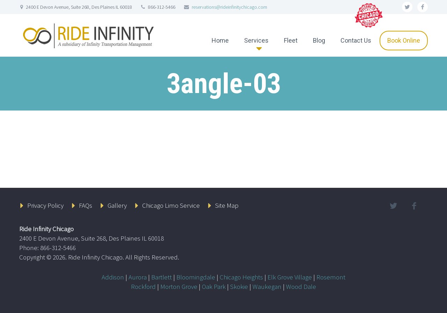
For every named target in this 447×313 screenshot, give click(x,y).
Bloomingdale (195, 277)
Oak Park (214, 286)
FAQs (85, 205)
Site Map (227, 205)
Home (220, 40)
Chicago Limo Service (171, 205)
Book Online (403, 40)
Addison (113, 277)
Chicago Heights (241, 277)
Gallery (117, 205)
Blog (319, 40)
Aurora (138, 277)
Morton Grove (178, 286)
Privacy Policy (45, 205)
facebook (422, 7)
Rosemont (330, 277)
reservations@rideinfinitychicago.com (229, 7)
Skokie (239, 286)
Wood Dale (301, 286)
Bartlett (161, 277)
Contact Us (355, 40)
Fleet (291, 40)
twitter (407, 7)
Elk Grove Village (290, 277)
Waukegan (266, 286)
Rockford (143, 286)
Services (256, 40)
